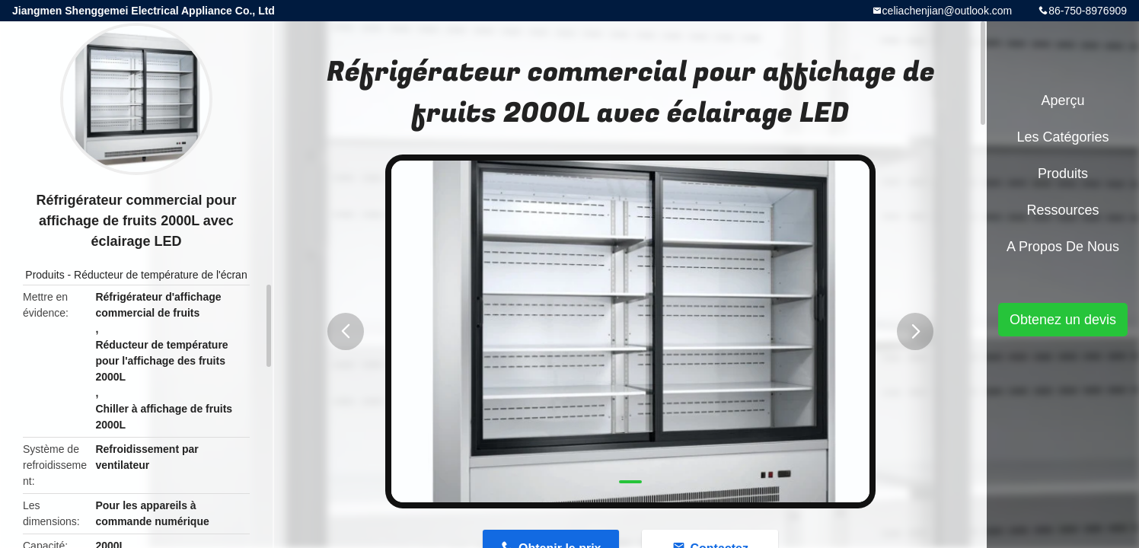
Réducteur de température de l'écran (160, 275)
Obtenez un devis (1063, 319)
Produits (44, 275)
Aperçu (1062, 100)
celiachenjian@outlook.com (947, 11)
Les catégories (1062, 137)
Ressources (1062, 210)
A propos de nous (1063, 246)
